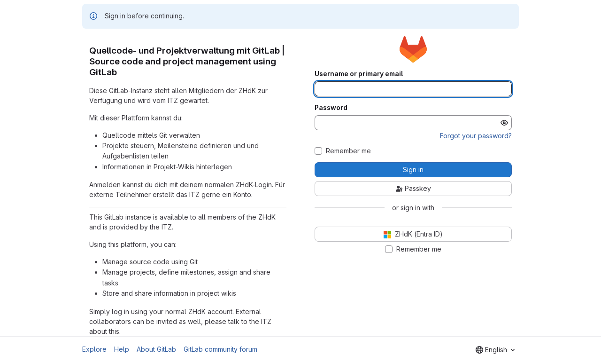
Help (121, 349)
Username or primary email (359, 74)
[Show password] (504, 122)
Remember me (348, 151)
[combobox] (495, 349)
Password (331, 107)
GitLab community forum (220, 349)
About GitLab (156, 349)
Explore (94, 349)
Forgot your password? (476, 136)
